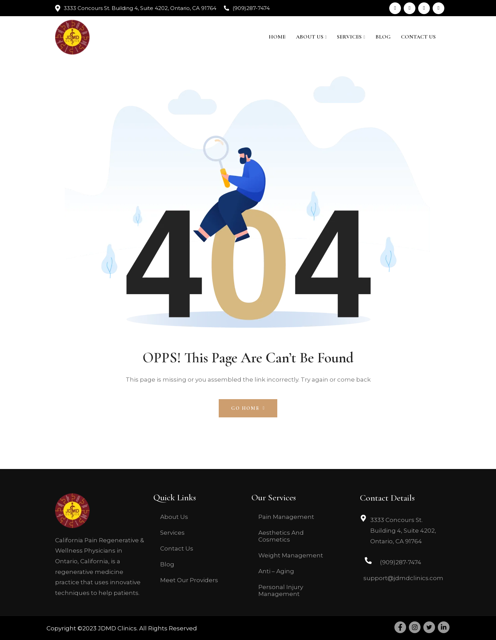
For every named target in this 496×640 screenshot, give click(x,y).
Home (277, 36)
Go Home (248, 408)
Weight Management (290, 555)
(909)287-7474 (251, 8)
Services (349, 36)
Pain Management (286, 516)
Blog (383, 36)
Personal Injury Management (280, 590)
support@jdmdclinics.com (403, 578)
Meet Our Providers (189, 580)
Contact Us (418, 36)
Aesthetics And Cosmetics (281, 536)
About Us (309, 36)
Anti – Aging (276, 571)
